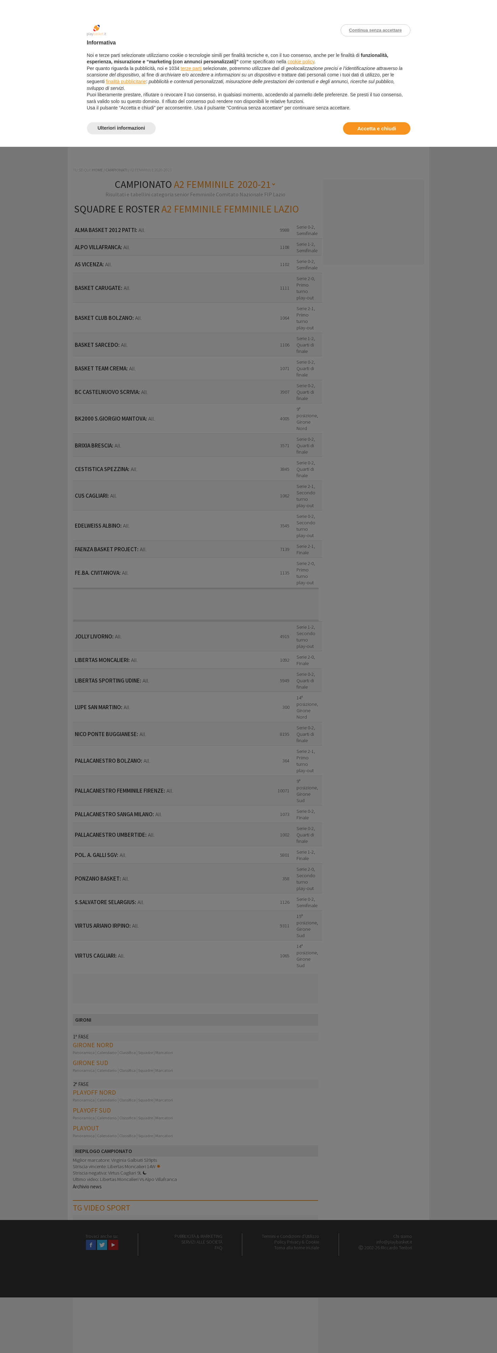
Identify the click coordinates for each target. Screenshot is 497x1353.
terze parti (191, 68)
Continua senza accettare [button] (375, 30)
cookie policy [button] (300, 61)
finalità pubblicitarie (126, 81)
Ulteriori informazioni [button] (121, 128)
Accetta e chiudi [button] (376, 128)
